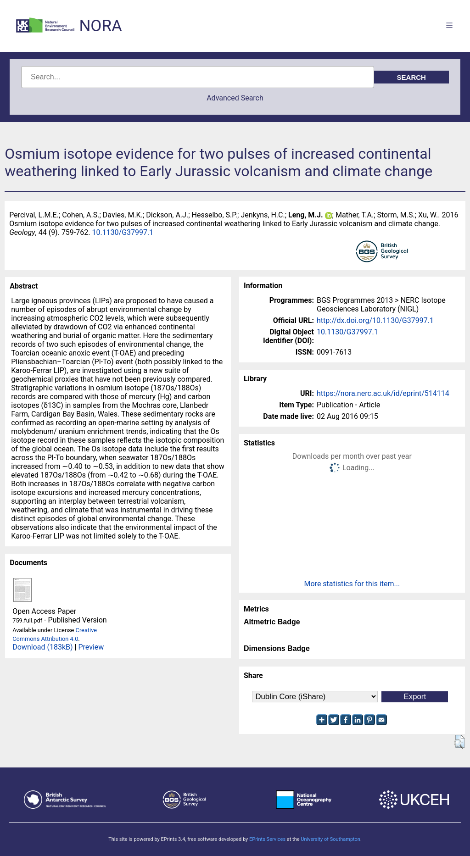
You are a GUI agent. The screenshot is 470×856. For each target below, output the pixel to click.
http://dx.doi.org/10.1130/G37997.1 (375, 320)
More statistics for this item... (352, 583)
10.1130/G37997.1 (122, 232)
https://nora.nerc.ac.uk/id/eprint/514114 (383, 393)
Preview (91, 647)
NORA (100, 26)
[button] (459, 742)
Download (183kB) (42, 647)
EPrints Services (267, 839)
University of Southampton (330, 839)
